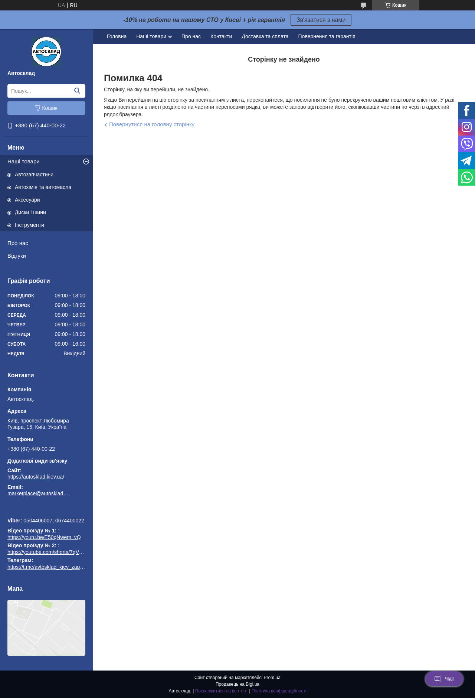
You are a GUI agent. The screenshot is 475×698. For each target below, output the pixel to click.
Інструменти (29, 225)
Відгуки (16, 255)
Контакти (221, 36)
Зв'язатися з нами (321, 20)
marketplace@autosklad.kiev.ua (39, 493)
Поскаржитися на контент (221, 691)
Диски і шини (30, 212)
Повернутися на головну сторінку (151, 124)
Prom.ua (272, 677)
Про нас (17, 243)
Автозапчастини (34, 174)
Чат (444, 678)
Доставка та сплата (265, 36)
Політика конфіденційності (279, 691)
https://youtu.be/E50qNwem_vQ (44, 537)
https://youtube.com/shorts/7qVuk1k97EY (54, 552)
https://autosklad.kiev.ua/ (35, 477)
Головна (117, 36)
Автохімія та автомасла (43, 187)
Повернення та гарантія (327, 36)
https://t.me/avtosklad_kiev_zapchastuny (46, 510)
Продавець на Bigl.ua (237, 684)
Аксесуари (27, 200)
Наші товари (23, 161)
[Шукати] (77, 91)
